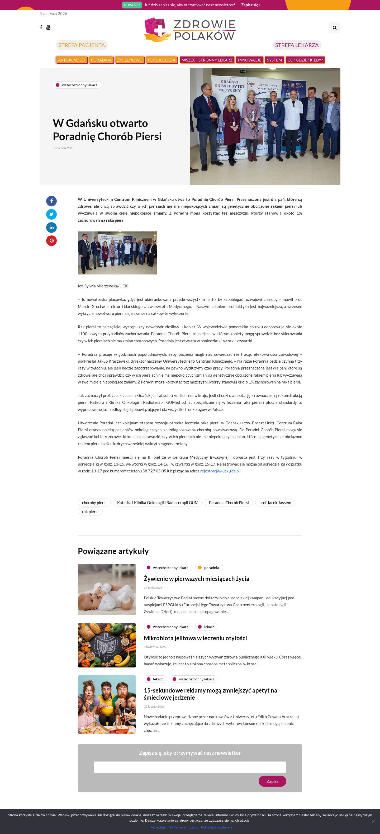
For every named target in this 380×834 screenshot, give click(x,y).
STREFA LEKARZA (297, 45)
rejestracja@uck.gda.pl (220, 470)
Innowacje (250, 60)
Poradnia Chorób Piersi (229, 502)
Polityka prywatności (216, 827)
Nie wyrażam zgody (183, 827)
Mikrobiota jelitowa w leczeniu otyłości (195, 643)
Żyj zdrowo (129, 60)
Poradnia (101, 60)
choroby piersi (94, 502)
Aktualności (72, 60)
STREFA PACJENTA (82, 45)
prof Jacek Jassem (275, 502)
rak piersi (90, 511)
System (274, 60)
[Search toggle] (334, 27)
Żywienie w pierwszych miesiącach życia (196, 583)
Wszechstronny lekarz (207, 60)
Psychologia (161, 60)
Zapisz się (250, 4)
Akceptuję (158, 827)
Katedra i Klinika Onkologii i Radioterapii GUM (157, 502)
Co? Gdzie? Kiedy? (305, 60)
